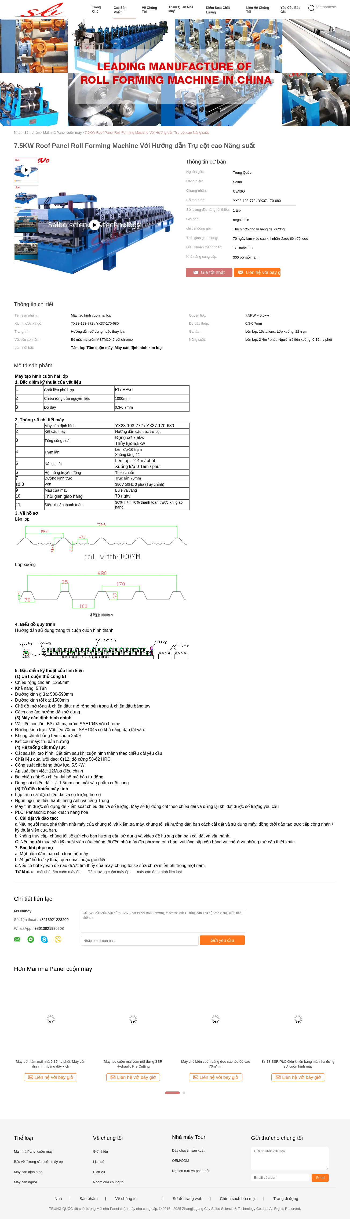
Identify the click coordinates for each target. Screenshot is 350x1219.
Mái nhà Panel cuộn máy (33, 1151)
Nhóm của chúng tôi (108, 1182)
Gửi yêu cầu (222, 940)
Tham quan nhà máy (181, 9)
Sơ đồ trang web (187, 1198)
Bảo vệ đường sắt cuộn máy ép (38, 1162)
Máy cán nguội (25, 1182)
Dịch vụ (99, 1172)
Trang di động (285, 1198)
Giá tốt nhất (209, 272)
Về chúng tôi (149, 10)
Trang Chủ (96, 9)
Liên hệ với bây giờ (259, 272)
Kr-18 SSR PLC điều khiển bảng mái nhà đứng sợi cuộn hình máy (298, 1064)
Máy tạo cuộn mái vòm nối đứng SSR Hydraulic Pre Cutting (133, 1064)
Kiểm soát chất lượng (218, 10)
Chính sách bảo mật (238, 1198)
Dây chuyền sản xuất (188, 1150)
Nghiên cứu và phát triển (191, 1171)
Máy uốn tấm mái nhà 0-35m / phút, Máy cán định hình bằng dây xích (50, 1064)
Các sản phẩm (120, 10)
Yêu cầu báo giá (290, 10)
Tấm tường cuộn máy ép (108, 872)
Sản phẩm (88, 1198)
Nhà (58, 1198)
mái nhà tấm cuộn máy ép (59, 872)
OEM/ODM (180, 1161)
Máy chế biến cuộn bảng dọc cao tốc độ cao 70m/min (215, 1064)
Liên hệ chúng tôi (257, 10)
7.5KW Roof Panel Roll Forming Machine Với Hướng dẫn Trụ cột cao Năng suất (147, 132)
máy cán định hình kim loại (159, 872)
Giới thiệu (100, 1151)
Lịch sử (98, 1162)
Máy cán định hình (28, 1172)
